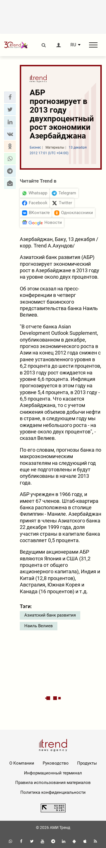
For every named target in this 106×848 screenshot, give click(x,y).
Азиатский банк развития (50, 615)
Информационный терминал (53, 773)
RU (73, 45)
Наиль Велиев (38, 625)
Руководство (56, 763)
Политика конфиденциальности (53, 792)
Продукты (87, 763)
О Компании (21, 763)
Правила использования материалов (53, 782)
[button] (10, 97)
